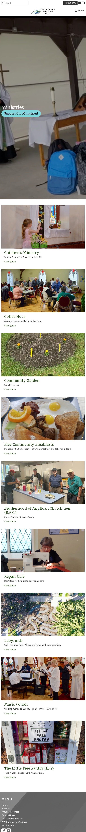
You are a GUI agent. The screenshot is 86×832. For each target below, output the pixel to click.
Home (5, 805)
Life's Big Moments (12, 818)
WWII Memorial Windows (14, 821)
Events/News (9, 815)
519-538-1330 (70, 3)
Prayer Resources (10, 811)
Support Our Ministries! (21, 113)
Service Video (8, 825)
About (5, 808)
